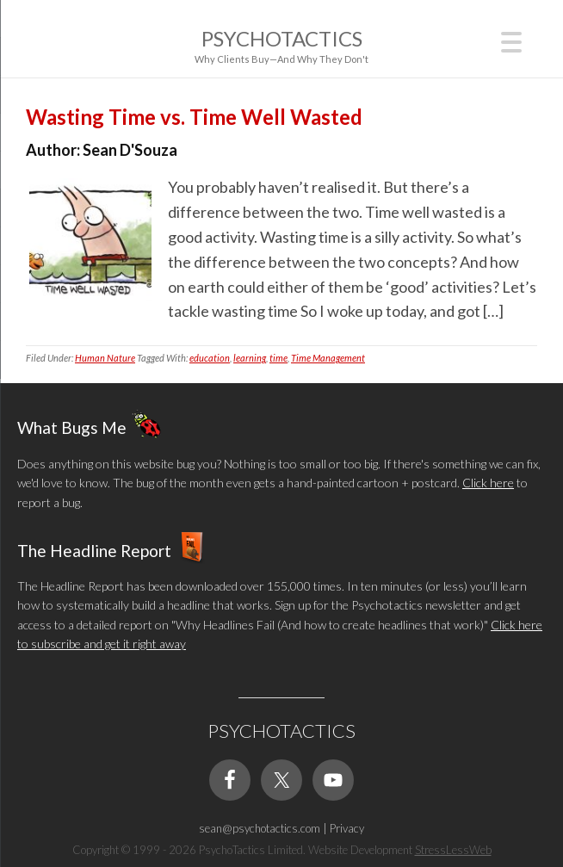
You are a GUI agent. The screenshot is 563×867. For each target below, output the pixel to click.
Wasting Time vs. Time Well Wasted (194, 116)
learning (249, 357)
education (209, 357)
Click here (488, 482)
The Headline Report (94, 550)
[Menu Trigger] (511, 40)
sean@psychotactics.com (259, 828)
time (278, 357)
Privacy (347, 828)
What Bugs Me (72, 427)
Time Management (328, 357)
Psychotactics (281, 38)
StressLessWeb (453, 850)
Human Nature (105, 357)
